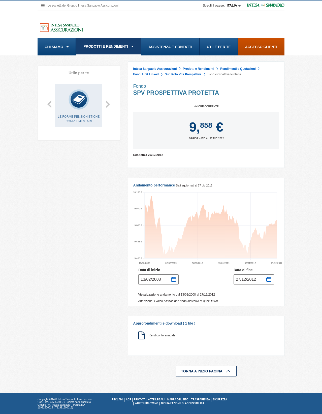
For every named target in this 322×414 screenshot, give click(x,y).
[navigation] (43, 6)
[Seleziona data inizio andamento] (158, 279)
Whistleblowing (146, 403)
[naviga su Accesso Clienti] (261, 47)
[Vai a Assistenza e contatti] (170, 47)
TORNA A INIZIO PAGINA (206, 371)
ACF (128, 399)
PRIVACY (139, 399)
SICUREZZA (220, 399)
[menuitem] (57, 46)
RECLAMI (117, 399)
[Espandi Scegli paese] (222, 6)
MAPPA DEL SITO (177, 399)
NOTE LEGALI (156, 399)
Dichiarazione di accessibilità (182, 403)
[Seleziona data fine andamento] (254, 279)
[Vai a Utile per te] (219, 47)
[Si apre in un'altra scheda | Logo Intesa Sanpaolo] (262, 6)
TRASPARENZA (200, 399)
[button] (57, 47)
